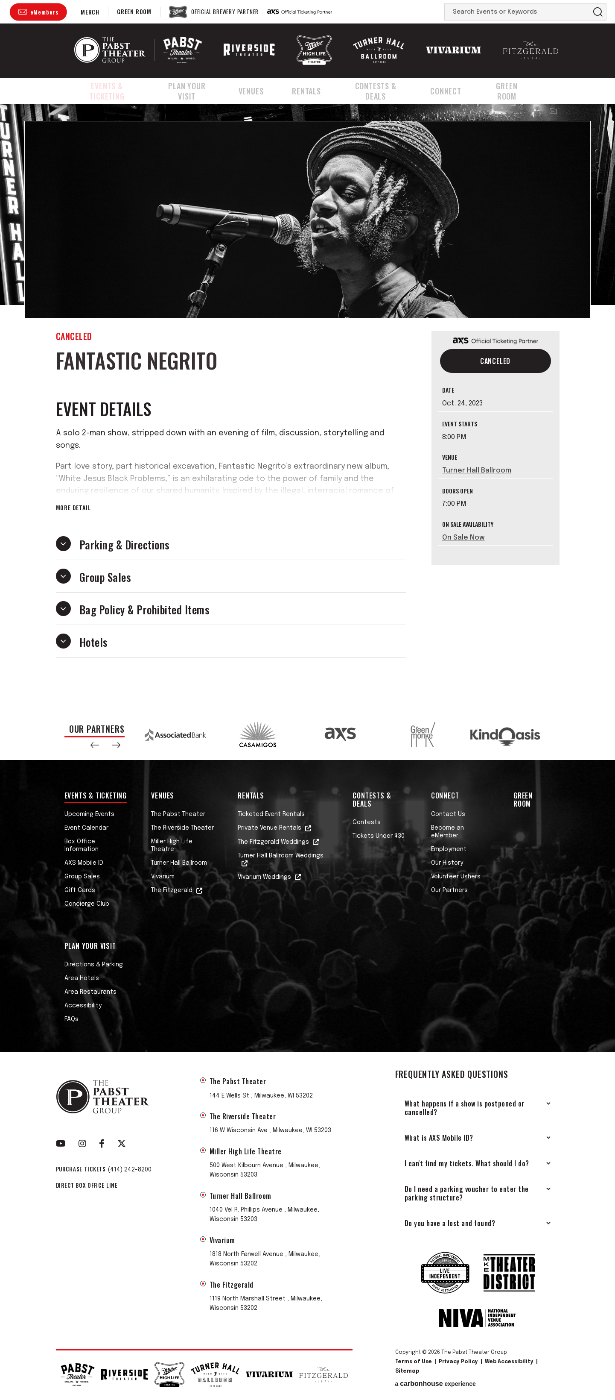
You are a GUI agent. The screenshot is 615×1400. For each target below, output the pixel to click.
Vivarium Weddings (264, 877)
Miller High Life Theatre (171, 845)
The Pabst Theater (178, 814)
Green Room (134, 11)
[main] (307, 406)
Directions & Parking (93, 965)
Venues (262, 91)
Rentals (314, 91)
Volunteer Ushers (456, 877)
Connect (457, 91)
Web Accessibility (509, 1362)
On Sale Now (463, 537)
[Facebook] (102, 1143)
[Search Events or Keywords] (517, 12)
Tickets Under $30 (379, 836)
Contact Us (448, 814)
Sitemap (407, 1371)
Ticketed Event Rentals (271, 814)
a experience (435, 1383)
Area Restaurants (90, 992)
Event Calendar (86, 828)
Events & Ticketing (109, 91)
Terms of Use (413, 1362)
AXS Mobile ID (83, 863)
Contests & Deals (385, 91)
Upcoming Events (89, 814)
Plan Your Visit (197, 91)
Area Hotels (81, 978)
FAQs (71, 1019)
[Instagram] (82, 1143)
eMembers (44, 11)
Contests (367, 822)
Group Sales (82, 877)
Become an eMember (447, 832)
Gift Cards (79, 890)
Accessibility (83, 1006)
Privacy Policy (458, 1362)
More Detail (73, 508)
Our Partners (449, 890)
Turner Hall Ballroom (476, 470)
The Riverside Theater (182, 828)
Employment (448, 849)
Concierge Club (86, 904)
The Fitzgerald (171, 890)
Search (598, 12)
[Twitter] (121, 1143)
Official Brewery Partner (225, 12)
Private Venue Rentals (269, 828)
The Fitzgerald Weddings (273, 842)
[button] (94, 745)
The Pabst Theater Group (110, 50)
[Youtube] (61, 1143)
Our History (447, 863)
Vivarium (163, 877)
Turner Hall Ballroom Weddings (281, 856)
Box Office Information (81, 845)
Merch (90, 11)
